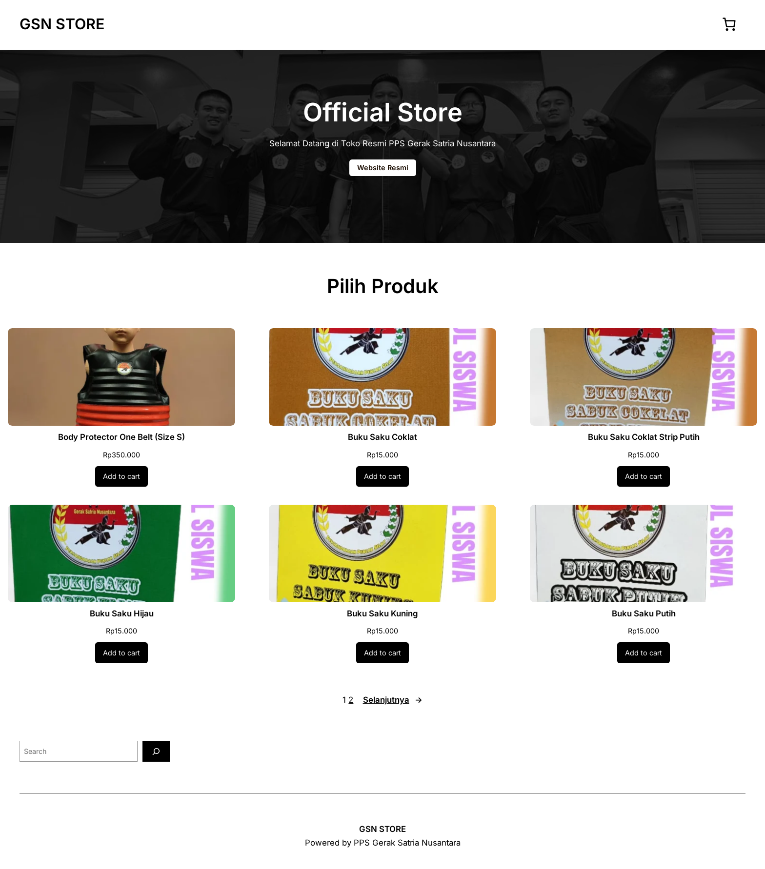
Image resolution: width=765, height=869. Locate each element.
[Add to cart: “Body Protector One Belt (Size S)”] (121, 476)
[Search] (156, 751)
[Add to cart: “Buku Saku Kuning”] (382, 652)
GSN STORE (62, 24)
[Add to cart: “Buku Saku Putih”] (643, 652)
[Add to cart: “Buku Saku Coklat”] (382, 476)
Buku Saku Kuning (382, 613)
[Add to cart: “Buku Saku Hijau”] (121, 652)
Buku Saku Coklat (382, 437)
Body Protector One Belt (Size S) (121, 437)
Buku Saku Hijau (122, 613)
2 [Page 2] (350, 700)
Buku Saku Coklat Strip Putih (644, 437)
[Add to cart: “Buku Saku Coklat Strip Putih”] (643, 476)
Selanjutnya (393, 700)
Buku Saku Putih (644, 613)
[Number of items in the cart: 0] (728, 23)
